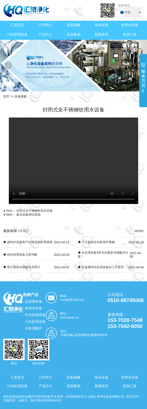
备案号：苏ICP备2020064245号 (39, 400)
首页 (6, 96)
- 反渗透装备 (32, 301)
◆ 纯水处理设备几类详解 (20, 254)
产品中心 (45, 34)
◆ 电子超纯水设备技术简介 (21, 267)
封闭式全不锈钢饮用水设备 (34, 210)
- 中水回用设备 (34, 315)
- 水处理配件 (32, 328)
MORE (139, 231)
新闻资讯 (101, 34)
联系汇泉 (130, 34)
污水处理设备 (17, 34)
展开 (143, 80)
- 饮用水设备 (32, 308)
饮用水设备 (129, 25)
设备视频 (73, 25)
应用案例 (73, 34)
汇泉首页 (17, 25)
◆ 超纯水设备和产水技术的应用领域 (27, 242)
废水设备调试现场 (28, 214)
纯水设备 (101, 25)
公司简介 (45, 25)
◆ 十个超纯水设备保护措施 (96, 242)
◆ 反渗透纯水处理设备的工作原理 (101, 267)
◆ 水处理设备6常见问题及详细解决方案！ (103, 254)
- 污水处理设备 (34, 321)
